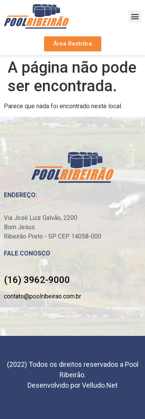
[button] (134, 16)
